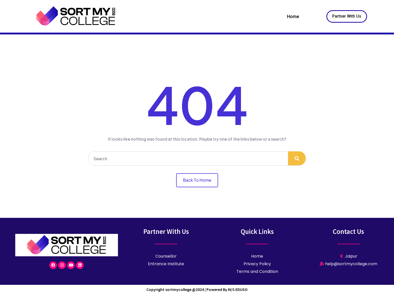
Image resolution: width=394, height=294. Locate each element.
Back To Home (197, 180)
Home (293, 16)
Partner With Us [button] (346, 16)
